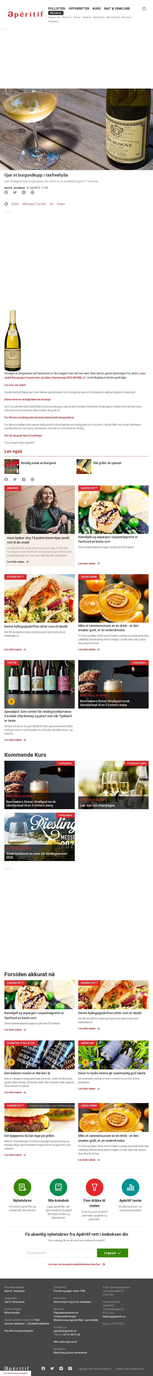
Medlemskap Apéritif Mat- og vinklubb (76, 1320)
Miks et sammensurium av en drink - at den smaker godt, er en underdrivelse (108, 628)
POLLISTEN (56, 8)
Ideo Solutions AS (134, 1369)
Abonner (56, 13)
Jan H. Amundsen (14, 1301)
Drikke (15, 204)
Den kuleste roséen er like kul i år (27, 1073)
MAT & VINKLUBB (117, 8)
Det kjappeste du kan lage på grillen (29, 1136)
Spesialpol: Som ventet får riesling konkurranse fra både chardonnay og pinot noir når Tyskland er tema (38, 716)
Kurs (97, 8)
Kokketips (53, 21)
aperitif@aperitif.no (65, 1331)
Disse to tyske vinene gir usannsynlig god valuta (111, 1073)
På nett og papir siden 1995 (69, 1291)
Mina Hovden (12, 1312)
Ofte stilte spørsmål (65, 1341)
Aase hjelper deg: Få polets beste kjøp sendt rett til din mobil (38, 540)
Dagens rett (54, 17)
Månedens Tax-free (34, 204)
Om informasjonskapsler (19, 1330)
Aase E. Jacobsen (14, 187)
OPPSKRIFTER (79, 8)
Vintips (61, 204)
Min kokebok (113, 17)
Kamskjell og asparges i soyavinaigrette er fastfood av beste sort (108, 539)
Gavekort (86, 17)
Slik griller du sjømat (107, 463)
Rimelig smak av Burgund (38, 463)
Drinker (77, 17)
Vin (51, 204)
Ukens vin (67, 17)
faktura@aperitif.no (114, 1316)
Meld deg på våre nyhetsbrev (70, 1352)
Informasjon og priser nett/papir (72, 1301)
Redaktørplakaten (38, 1323)
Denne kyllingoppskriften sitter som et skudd (35, 626)
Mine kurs (126, 17)
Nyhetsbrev (99, 17)
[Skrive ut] (32, 192)
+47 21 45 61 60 (71, 1334)
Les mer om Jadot (15, 385)
